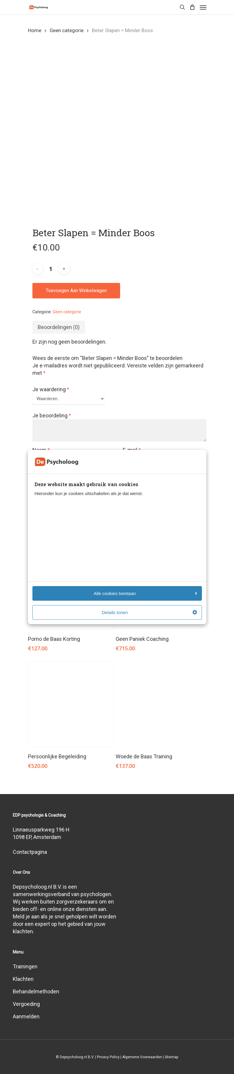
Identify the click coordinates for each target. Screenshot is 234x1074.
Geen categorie (67, 30)
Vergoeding (26, 1004)
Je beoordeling (51, 415)
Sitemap (171, 1057)
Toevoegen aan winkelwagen (76, 290)
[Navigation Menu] (203, 7)
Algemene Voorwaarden (142, 1057)
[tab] (58, 327)
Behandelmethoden (36, 991)
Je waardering (50, 389)
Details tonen (149, 612)
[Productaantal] (51, 269)
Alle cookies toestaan (145, 593)
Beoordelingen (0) (59, 327)
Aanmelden (26, 1016)
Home (34, 30)
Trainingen (25, 966)
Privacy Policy (108, 1057)
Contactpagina (30, 852)
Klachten (23, 979)
